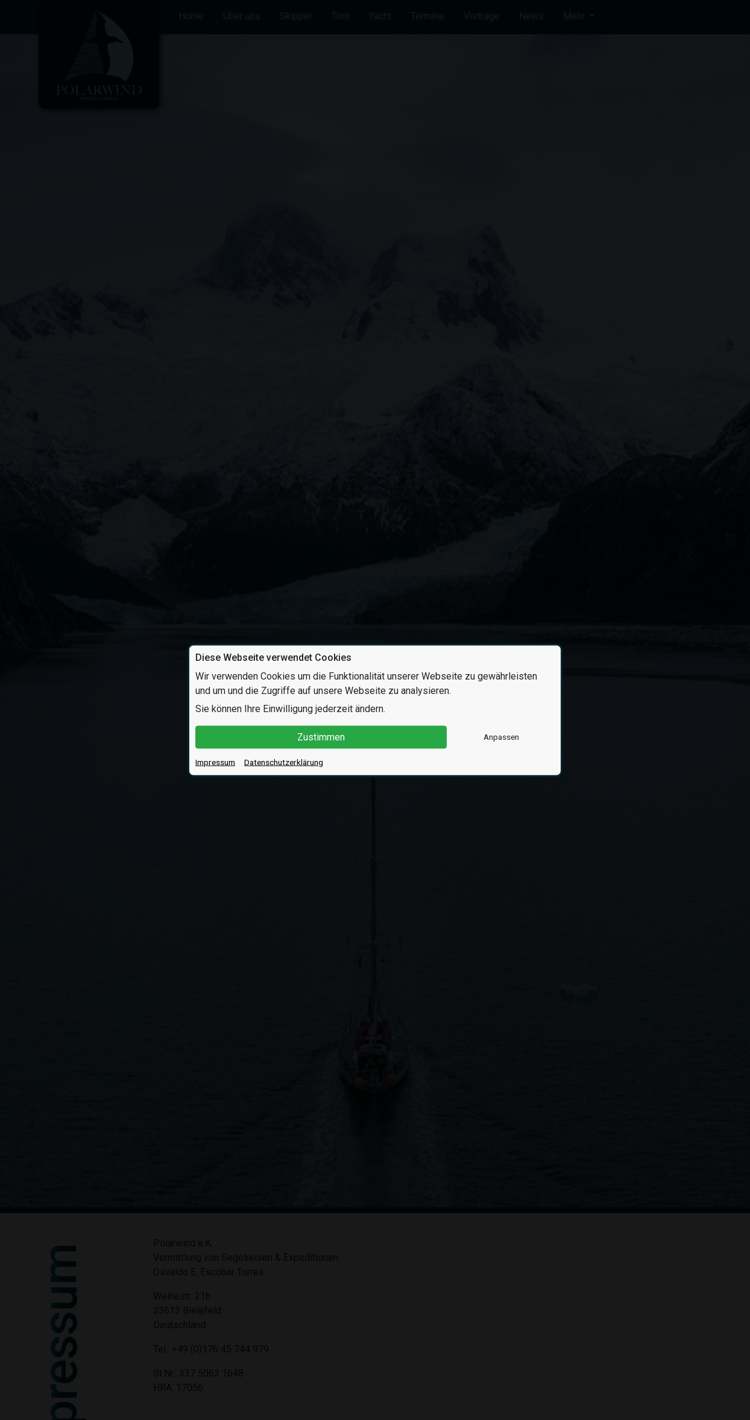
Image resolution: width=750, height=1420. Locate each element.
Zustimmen (321, 736)
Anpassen (501, 737)
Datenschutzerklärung (283, 761)
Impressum (215, 761)
